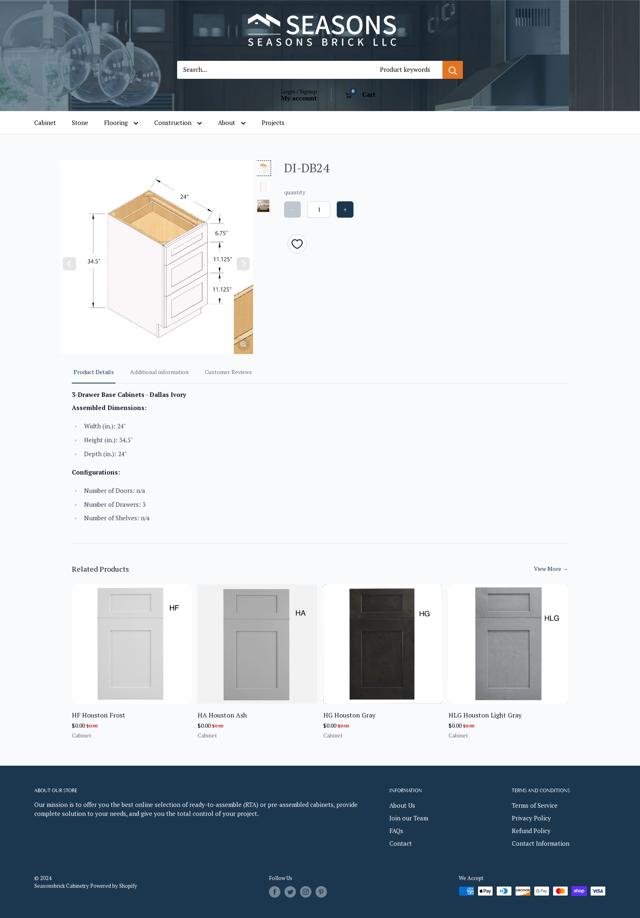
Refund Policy (531, 831)
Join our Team (408, 818)
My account (299, 98)
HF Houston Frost (98, 715)
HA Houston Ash (222, 715)
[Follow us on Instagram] (305, 892)
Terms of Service (535, 805)
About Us (402, 805)
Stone (80, 122)
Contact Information (540, 843)
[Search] (452, 70)
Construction (178, 122)
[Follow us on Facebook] (274, 892)
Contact (400, 843)
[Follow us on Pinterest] (321, 892)
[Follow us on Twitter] (290, 892)
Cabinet (45, 122)
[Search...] (273, 70)
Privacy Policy (531, 818)
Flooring (121, 122)
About (232, 122)
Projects (273, 122)
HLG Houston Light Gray (485, 715)
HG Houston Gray (349, 715)
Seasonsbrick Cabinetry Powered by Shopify (85, 885)
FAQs (396, 831)
